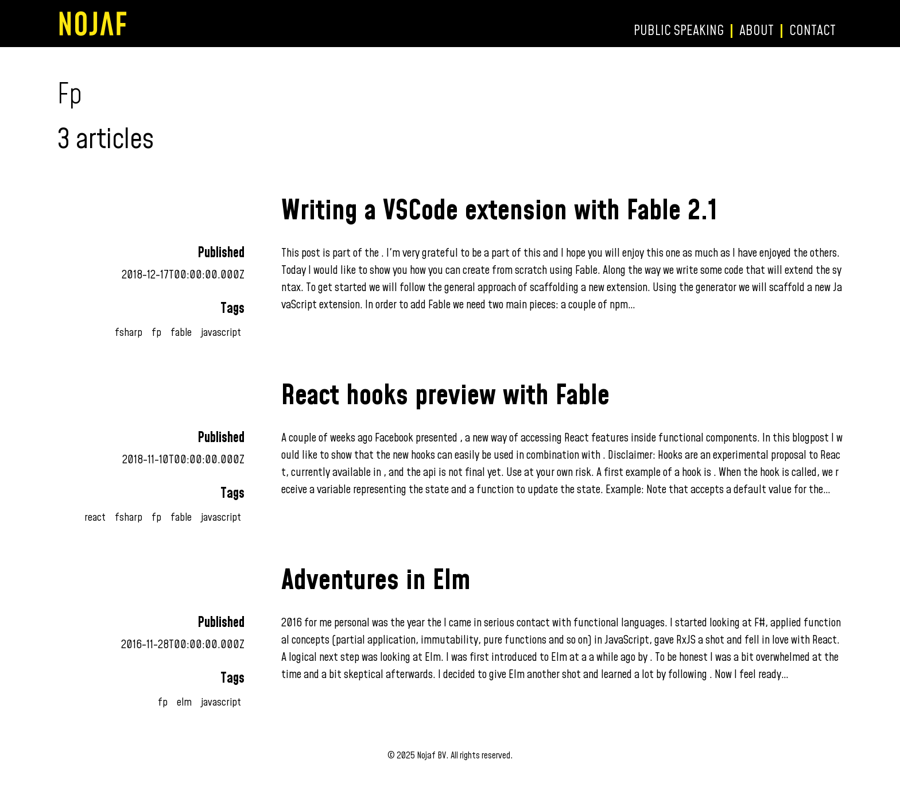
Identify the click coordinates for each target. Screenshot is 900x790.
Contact (812, 31)
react (95, 517)
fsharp (128, 333)
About (756, 31)
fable (181, 333)
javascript (221, 333)
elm (184, 702)
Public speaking (679, 31)
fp (156, 333)
